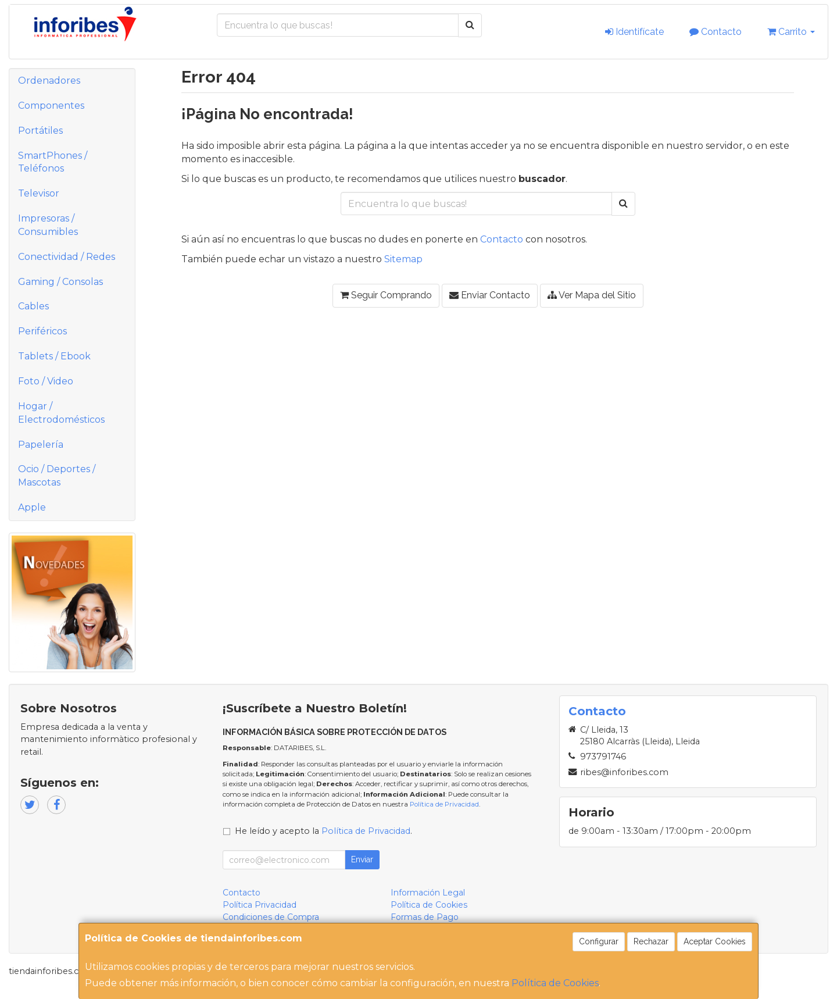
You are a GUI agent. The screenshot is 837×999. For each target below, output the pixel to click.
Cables (33, 306)
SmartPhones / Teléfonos (52, 162)
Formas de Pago (425, 917)
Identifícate (634, 31)
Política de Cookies (555, 983)
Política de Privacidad (444, 804)
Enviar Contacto (489, 295)
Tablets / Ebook (54, 356)
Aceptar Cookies (715, 941)
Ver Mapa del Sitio (592, 295)
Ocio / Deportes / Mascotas (56, 475)
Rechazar (651, 941)
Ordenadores (49, 80)
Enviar (362, 859)
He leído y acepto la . (323, 831)
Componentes (51, 105)
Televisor (38, 193)
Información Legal (428, 892)
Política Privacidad (259, 905)
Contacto (715, 31)
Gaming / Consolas (60, 281)
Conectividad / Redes (66, 256)
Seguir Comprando (386, 295)
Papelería (40, 444)
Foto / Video (45, 381)
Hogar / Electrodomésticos (61, 413)
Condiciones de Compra (271, 917)
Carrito (791, 31)
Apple (32, 507)
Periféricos (42, 331)
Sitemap (403, 259)
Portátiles (40, 130)
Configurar (598, 941)
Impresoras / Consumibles (48, 225)
